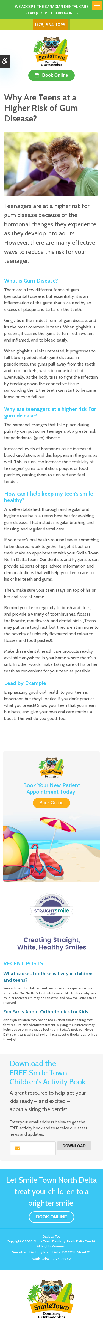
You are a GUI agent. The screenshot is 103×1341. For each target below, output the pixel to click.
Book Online (55, 75)
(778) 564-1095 (50, 24)
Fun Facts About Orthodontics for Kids (45, 1012)
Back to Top (51, 1236)
